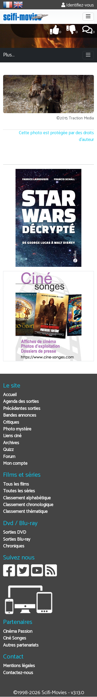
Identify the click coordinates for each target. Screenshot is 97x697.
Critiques (11, 422)
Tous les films (16, 484)
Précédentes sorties (21, 408)
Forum (9, 457)
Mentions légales (19, 666)
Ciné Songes (14, 638)
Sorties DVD (14, 532)
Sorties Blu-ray (16, 539)
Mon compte (15, 463)
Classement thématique (25, 511)
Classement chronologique (28, 505)
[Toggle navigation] (88, 16)
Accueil (10, 395)
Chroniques (13, 546)
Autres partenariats (21, 645)
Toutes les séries (19, 491)
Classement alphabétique (27, 498)
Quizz (8, 450)
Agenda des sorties (21, 401)
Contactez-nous (18, 673)
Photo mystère (17, 429)
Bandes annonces (19, 415)
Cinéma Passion (17, 631)
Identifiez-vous (77, 5)
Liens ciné (12, 436)
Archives (11, 443)
